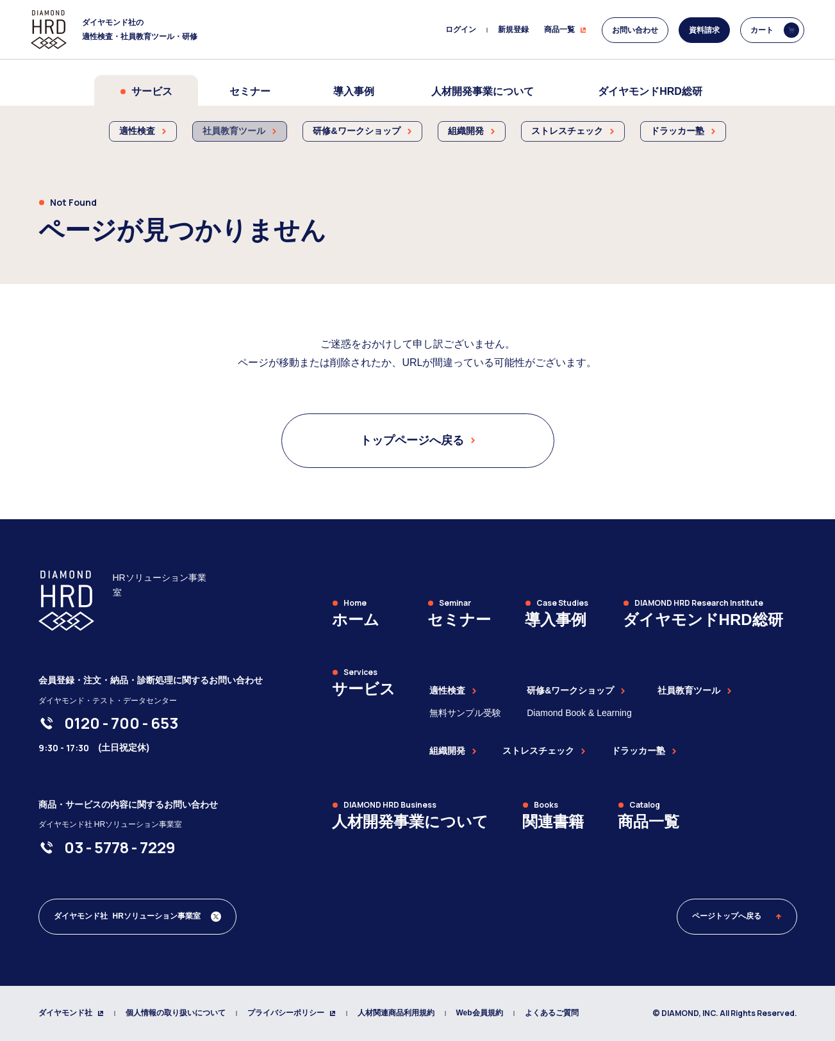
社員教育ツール (694, 690)
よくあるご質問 (552, 1012)
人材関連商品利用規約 (396, 1012)
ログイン (460, 29)
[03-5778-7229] (120, 847)
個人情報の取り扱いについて (176, 1012)
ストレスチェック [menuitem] (573, 131)
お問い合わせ (635, 30)
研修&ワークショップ (576, 690)
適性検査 (453, 690)
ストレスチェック (544, 750)
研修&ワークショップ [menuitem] (362, 131)
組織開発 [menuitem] (471, 131)
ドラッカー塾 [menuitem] (683, 131)
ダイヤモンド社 (71, 1012)
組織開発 (453, 750)
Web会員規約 (479, 1012)
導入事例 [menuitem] (353, 91)
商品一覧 (565, 29)
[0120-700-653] (121, 723)
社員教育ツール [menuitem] (240, 131)
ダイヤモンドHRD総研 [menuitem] (650, 91)
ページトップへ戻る (737, 916)
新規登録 (513, 29)
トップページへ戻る (417, 440)
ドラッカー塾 (644, 750)
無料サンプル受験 (465, 713)
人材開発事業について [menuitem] (482, 91)
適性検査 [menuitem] (143, 131)
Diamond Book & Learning (579, 713)
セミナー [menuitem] (249, 91)
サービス (146, 91)
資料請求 (704, 30)
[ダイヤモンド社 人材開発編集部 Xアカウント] (137, 917)
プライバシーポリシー (291, 1012)
